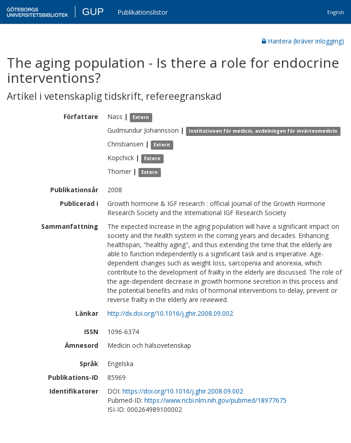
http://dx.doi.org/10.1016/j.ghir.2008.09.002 (170, 313)
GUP (93, 11)
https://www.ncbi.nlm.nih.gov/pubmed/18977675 (215, 400)
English (335, 12)
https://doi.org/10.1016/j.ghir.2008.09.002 (182, 391)
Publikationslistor (142, 12)
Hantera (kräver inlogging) (303, 41)
